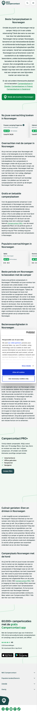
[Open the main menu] (33, 3)
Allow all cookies (18, 372)
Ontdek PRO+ (8, 471)
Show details (26, 366)
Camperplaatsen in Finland (21, 86)
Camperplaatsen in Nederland (18, 89)
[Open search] (27, 3)
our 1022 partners (14, 343)
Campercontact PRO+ (15, 223)
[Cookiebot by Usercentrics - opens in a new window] (26, 332)
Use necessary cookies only (19, 379)
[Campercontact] (12, 3)
